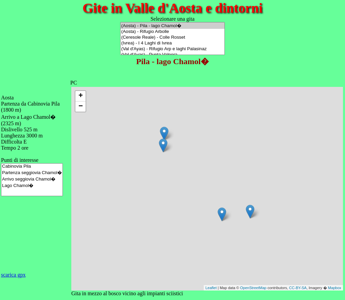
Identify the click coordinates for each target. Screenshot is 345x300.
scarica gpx (13, 275)
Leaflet (211, 288)
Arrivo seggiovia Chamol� (31, 179)
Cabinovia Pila (31, 166)
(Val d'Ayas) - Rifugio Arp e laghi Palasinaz (172, 49)
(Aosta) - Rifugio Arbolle (172, 32)
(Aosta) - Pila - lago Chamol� (172, 25)
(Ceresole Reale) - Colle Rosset (172, 37)
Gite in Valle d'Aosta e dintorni (172, 8)
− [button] (80, 106)
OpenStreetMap (253, 288)
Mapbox (334, 288)
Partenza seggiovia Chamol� (31, 172)
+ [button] (80, 96)
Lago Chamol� (31, 185)
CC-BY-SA (298, 288)
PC (73, 83)
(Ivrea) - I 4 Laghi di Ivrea (172, 43)
